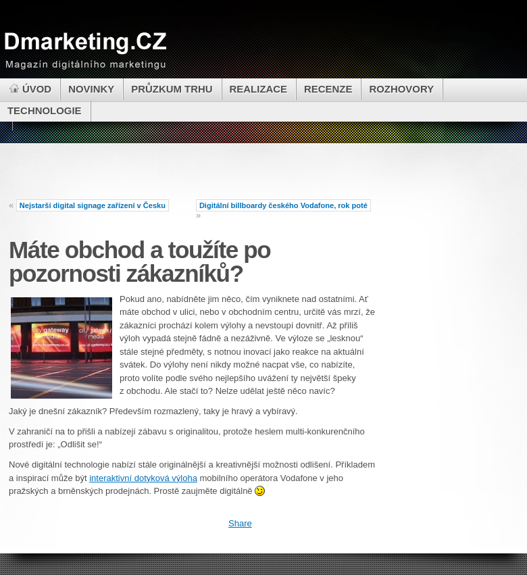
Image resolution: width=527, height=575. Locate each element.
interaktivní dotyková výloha (143, 478)
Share (240, 523)
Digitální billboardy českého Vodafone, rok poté (283, 205)
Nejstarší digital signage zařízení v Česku (93, 205)
